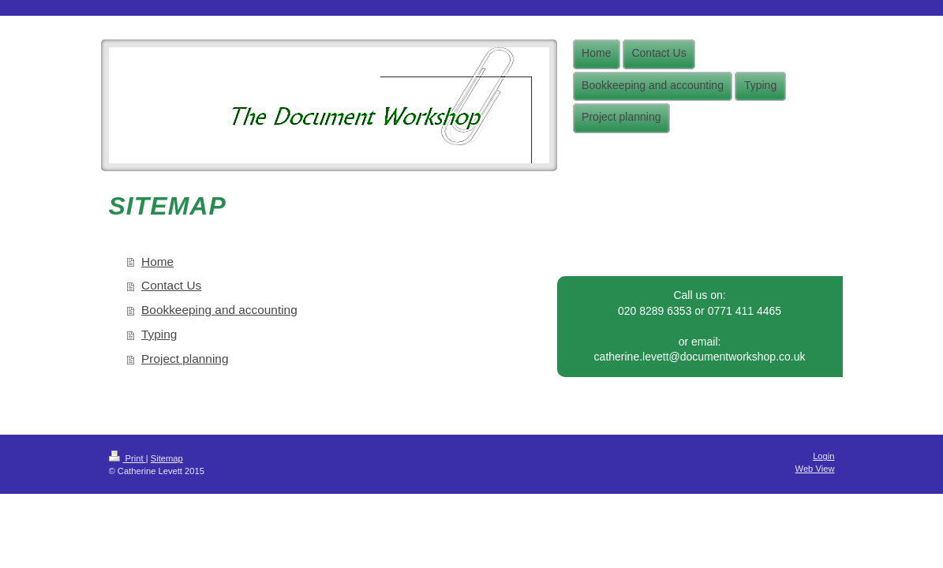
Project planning (184, 358)
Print (127, 458)
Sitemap (167, 458)
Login (823, 456)
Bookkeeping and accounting (219, 309)
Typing (159, 334)
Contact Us (171, 285)
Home (157, 261)
